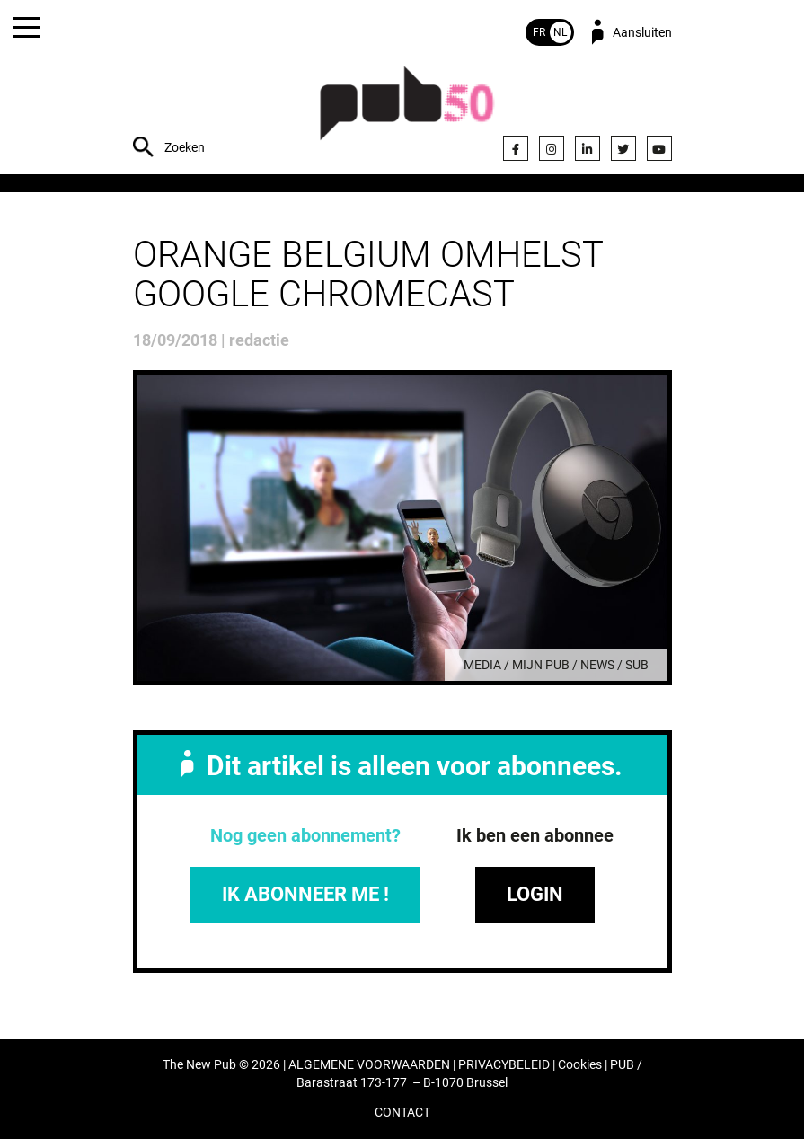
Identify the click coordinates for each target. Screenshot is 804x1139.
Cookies (580, 1065)
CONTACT (402, 1112)
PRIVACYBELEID (504, 1065)
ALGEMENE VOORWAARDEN (369, 1065)
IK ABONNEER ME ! (305, 894)
